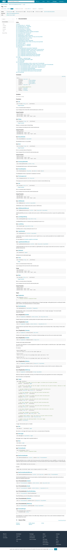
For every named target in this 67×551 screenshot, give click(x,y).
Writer (28, 203)
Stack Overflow (18, 539)
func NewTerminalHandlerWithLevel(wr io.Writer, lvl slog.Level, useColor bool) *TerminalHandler (35, 64)
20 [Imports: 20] (35, 8)
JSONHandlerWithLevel (23, 208)
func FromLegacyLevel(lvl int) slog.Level (23, 32)
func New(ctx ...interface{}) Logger (24, 58)
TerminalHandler (22, 448)
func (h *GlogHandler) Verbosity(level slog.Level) (27, 51)
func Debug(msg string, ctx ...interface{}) (23, 26)
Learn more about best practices (49, 11)
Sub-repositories (32, 537)
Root (19, 440)
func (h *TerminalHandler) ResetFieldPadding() (26, 68)
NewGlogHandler (22, 306)
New (19, 426)
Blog (43, 537)
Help (17, 541)
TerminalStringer (22, 508)
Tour (17, 537)
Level (26, 79)
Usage (19, 261)
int (28, 178)
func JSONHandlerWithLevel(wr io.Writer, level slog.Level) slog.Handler (29, 36)
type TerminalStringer (20, 72)
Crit (19, 101)
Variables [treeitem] (4, 27)
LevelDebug (33, 80)
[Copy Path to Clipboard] (24, 4)
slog (24, 79)
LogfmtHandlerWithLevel (23, 241)
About (44, 534)
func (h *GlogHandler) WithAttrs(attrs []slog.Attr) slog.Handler (29, 54)
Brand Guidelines (45, 542)
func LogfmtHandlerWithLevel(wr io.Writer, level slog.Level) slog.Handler (29, 41)
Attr (37, 363)
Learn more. (51, 549)
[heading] (4, 1)
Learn (43, 1)
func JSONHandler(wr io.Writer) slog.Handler (24, 35)
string (24, 103)
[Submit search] (33, 1)
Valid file (10, 11)
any (39, 413)
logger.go (30, 524)
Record (44, 488)
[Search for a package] (20, 1)
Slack (57, 539)
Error (19, 144)
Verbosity (27, 330)
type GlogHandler (19, 46)
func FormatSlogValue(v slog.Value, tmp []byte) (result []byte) (27, 31)
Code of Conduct (45, 544)
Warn (19, 275)
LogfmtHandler (21, 231)
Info (19, 183)
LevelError (33, 83)
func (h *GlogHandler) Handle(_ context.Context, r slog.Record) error (30, 50)
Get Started (18, 534)
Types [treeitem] (4, 30)
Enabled (27, 314)
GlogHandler (21, 295)
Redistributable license (20, 11)
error (38, 339)
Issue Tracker (45, 539)
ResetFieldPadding (31, 491)
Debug (19, 119)
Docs (48, 1)
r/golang (57, 541)
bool (47, 316)
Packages (55, 1)
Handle (26, 321)
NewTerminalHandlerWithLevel (25, 472)
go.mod (11, 11)
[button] (7, 11)
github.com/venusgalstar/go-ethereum (15, 4)
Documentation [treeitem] (5, 21)
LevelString (20, 224)
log (23, 4)
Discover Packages (4, 4)
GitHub (57, 537)
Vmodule (27, 337)
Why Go (38, 1)
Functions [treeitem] (4, 29)
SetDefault (20, 250)
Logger (26, 252)
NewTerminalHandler (23, 455)
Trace (19, 257)
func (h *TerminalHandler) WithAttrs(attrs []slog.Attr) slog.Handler (30, 69)
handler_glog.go (32, 523)
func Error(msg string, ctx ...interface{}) (23, 29)
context (33, 316)
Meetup (57, 542)
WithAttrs (27, 361)
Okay (56, 549)
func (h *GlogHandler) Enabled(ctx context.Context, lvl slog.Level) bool (31, 49)
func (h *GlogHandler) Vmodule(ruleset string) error (27, 53)
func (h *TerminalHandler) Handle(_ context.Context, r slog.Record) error (31, 67)
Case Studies (5, 537)
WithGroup (27, 369)
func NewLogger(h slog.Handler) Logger (25, 59)
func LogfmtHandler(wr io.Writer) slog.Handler (24, 40)
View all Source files (61, 520)
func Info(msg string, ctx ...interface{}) (23, 34)
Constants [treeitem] (4, 25)
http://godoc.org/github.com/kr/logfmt (31, 239)
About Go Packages (33, 539)
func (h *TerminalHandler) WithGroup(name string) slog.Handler (29, 70)
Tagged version (30, 11)
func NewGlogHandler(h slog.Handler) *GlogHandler (27, 48)
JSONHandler (21, 201)
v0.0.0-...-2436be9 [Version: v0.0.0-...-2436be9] (5, 8)
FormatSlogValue (22, 168)
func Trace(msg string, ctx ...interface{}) (23, 44)
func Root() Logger (21, 60)
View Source (63, 76)
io (25, 203)
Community (61, 1)
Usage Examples (21, 105)
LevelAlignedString (22, 216)
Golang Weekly (58, 544)
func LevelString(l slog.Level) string (22, 39)
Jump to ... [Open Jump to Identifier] (4, 19)
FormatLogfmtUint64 (23, 161)
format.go (18, 523)
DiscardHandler (21, 136)
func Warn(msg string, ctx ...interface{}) (23, 45)
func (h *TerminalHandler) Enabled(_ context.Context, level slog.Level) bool (32, 65)
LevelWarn (33, 82)
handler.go (18, 524)
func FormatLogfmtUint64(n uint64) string (23, 30)
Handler (30, 138)
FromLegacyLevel (22, 176)
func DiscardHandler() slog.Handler (22, 27)
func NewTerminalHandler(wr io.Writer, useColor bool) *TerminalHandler (31, 63)
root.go (42, 523)
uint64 (29, 163)
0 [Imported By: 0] (40, 8)
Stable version (39, 11)
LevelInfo (33, 81)
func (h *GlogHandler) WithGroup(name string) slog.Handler (29, 55)
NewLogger (20, 433)
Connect (58, 534)
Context (36, 316)
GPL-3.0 (29, 8)
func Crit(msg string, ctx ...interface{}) (23, 25)
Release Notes (45, 541)
